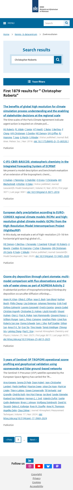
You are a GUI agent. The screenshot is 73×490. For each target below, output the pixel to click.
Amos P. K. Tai (14, 327)
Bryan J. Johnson (28, 402)
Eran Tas (25, 327)
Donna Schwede (27, 323)
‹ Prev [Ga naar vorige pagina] (9, 439)
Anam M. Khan (10, 299)
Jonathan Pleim (49, 319)
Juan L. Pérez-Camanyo (30, 319)
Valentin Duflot (50, 398)
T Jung (16, 137)
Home (6, 34)
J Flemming (18, 180)
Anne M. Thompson (55, 406)
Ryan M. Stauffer (37, 406)
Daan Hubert (38, 382)
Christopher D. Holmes (31, 311)
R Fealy (16, 252)
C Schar (36, 248)
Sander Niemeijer (60, 394)
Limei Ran (62, 319)
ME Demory (41, 133)
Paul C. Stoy (28, 331)
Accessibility (36, 486)
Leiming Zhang (14, 331)
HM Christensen (17, 133)
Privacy (36, 478)
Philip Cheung (16, 303)
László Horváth (49, 311)
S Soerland (42, 244)
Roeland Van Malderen (13, 398)
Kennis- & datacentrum (26, 34)
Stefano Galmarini (11, 307)
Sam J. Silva (41, 323)
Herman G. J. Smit (33, 398)
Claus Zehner (24, 410)
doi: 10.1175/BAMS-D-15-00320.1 (51, 141)
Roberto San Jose (11, 323)
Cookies (36, 482)
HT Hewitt (38, 129)
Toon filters (38, 81)
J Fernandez (30, 244)
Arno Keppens (9, 382)
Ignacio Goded (61, 307)
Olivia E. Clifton (25, 299)
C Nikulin (25, 252)
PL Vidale (19, 129)
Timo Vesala (35, 327)
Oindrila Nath (18, 394)
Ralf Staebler (54, 323)
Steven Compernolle (34, 390)
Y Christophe (51, 180)
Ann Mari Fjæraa (34, 394)
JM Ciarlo (7, 252)
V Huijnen (7, 180)
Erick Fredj (62, 303)
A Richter (20, 184)
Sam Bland (51, 299)
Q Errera (40, 180)
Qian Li (14, 315)
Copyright (36, 474)
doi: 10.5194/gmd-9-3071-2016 (43, 192)
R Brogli (52, 244)
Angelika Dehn (10, 410)
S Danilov (30, 133)
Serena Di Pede (24, 382)
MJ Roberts (8, 129)
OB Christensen (59, 248)
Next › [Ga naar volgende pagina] (33, 439)
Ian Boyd (47, 394)
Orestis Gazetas (46, 307)
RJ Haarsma (26, 248)
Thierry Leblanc (17, 390)
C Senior (28, 129)
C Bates (47, 129)
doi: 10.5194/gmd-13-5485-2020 (52, 256)
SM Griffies (53, 133)
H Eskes (29, 184)
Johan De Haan (49, 386)
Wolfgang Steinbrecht (47, 402)
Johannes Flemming (47, 303)
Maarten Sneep (34, 386)
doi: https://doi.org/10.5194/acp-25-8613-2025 (26, 339)
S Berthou (56, 129)
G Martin (24, 137)
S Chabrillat (30, 180)
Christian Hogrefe (11, 311)
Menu (11, 23)
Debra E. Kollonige (20, 406)
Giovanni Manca (58, 315)
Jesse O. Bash (39, 299)
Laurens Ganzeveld (29, 307)
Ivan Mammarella (41, 315)
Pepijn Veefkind (19, 386)
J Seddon (15, 248)
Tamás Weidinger (50, 327)
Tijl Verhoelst (50, 390)
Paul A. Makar (25, 315)
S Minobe (33, 137)
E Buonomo (45, 248)
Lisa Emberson (30, 303)
